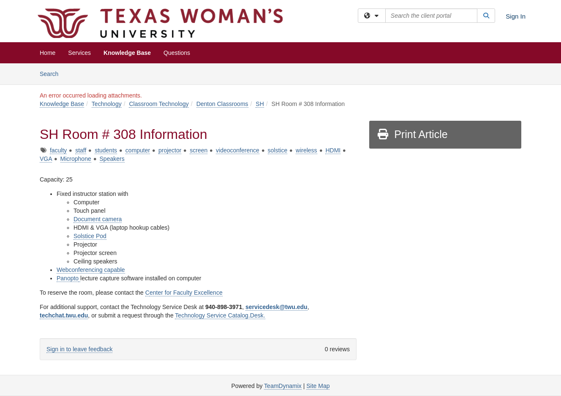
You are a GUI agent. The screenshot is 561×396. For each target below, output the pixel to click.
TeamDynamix (283, 385)
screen (198, 150)
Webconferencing (80, 269)
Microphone (75, 158)
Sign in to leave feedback (79, 349)
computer (137, 150)
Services (79, 52)
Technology (107, 103)
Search (52, 73)
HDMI (332, 150)
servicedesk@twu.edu (276, 307)
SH (260, 103)
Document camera (98, 219)
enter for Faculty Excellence (186, 292)
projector (169, 150)
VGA (46, 158)
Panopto (68, 278)
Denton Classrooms (222, 103)
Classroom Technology (158, 103)
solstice (278, 150)
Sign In (516, 16)
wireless (306, 150)
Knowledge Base (127, 52)
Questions (176, 52)
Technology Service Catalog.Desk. (220, 315)
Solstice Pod (90, 236)
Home (47, 52)
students (106, 150)
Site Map (318, 385)
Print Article (412, 134)
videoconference (237, 150)
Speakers (112, 158)
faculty (58, 150)
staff (80, 150)
